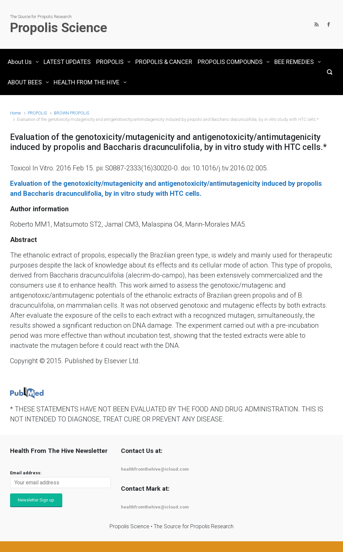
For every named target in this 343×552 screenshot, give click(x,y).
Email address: (26, 472)
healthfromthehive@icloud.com (155, 469)
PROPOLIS (37, 112)
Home (15, 112)
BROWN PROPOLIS (71, 112)
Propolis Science (58, 27)
